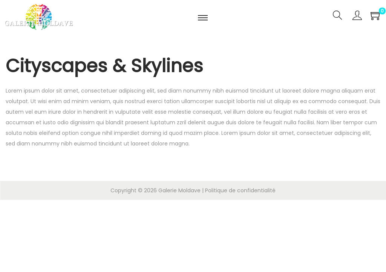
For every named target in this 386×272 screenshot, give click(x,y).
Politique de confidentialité (240, 190)
